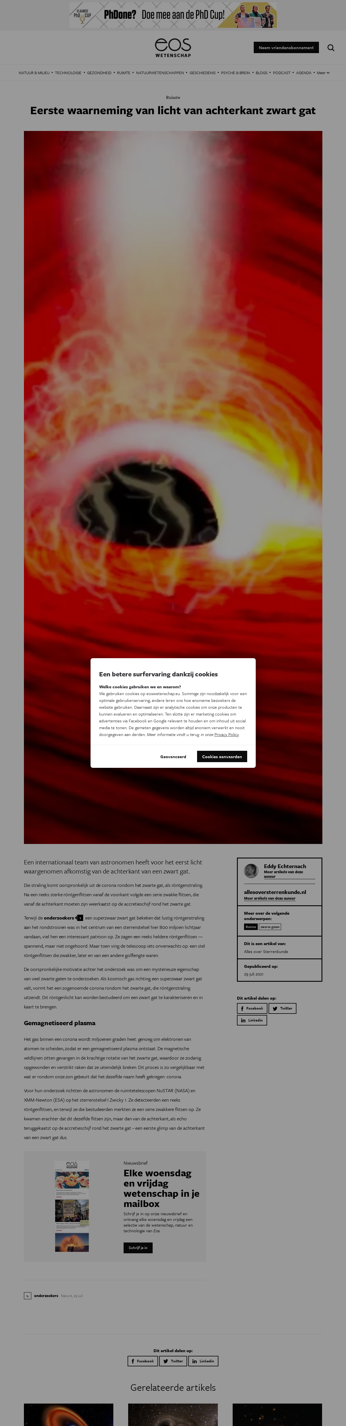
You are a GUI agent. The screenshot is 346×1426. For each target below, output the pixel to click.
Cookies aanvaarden (222, 756)
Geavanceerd (173, 756)
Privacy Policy (226, 734)
